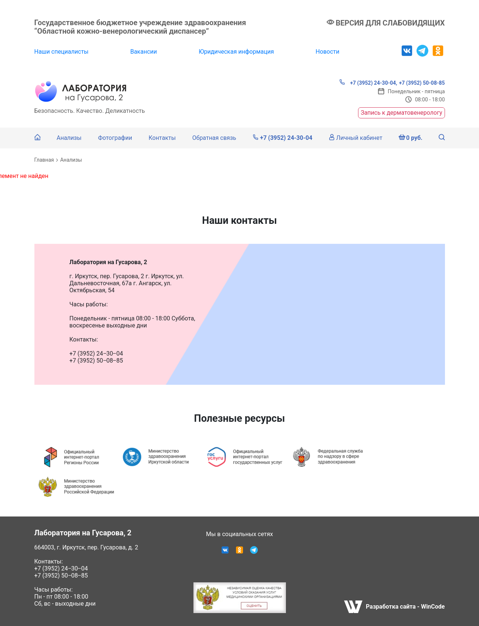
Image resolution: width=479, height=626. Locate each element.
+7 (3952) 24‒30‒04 (61, 568)
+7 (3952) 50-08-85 (422, 83)
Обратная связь (214, 137)
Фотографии (115, 137)
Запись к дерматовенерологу (401, 112)
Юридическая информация (236, 51)
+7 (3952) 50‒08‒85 (61, 575)
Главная (44, 160)
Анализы (69, 137)
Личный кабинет (355, 137)
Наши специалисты (61, 51)
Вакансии (143, 51)
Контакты (162, 137)
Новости (327, 51)
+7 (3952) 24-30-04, (368, 82)
